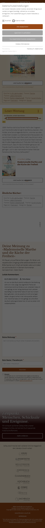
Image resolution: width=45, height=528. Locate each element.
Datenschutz (39, 49)
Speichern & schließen (22, 33)
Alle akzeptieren (22, 26)
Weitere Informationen (22, 44)
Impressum (30, 49)
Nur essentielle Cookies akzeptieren (22, 39)
